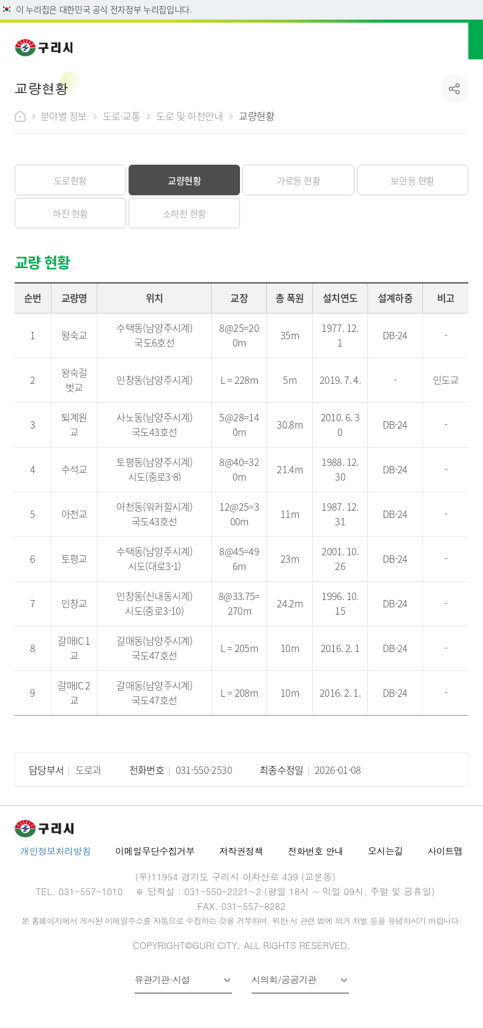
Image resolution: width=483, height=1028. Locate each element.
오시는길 (385, 850)
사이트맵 (445, 850)
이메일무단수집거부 (155, 850)
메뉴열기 (459, 39)
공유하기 (454, 88)
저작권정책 (241, 850)
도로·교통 (122, 115)
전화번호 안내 (315, 850)
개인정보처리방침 (55, 850)
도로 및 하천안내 (189, 115)
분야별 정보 (63, 115)
